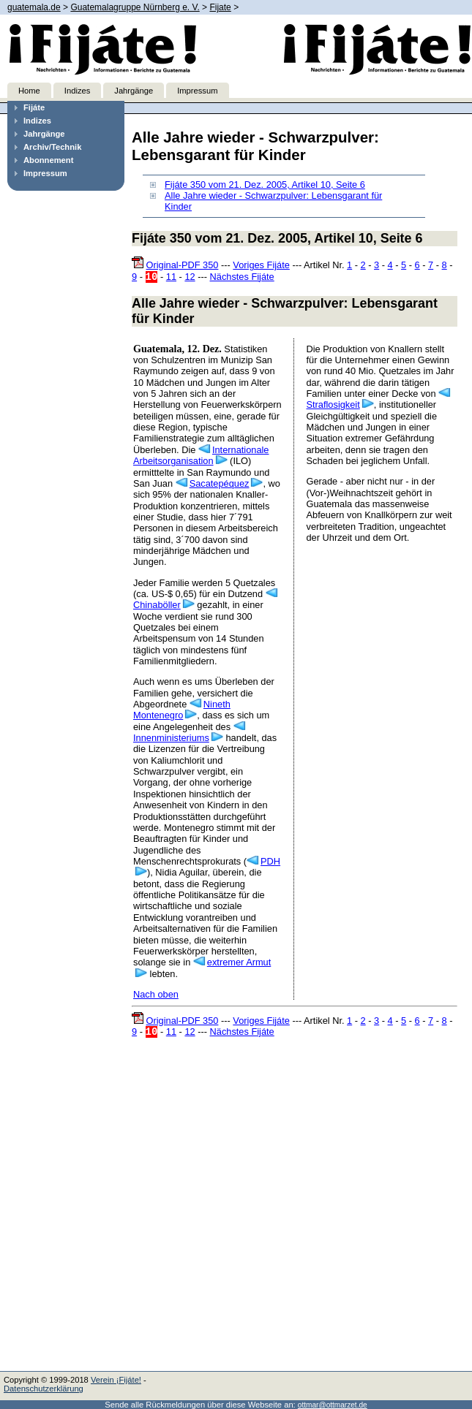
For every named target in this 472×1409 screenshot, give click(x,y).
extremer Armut (239, 962)
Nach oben (156, 994)
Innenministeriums (171, 737)
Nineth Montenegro (182, 710)
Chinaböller (157, 604)
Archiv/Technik (52, 147)
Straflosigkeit (333, 404)
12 (189, 276)
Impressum (197, 90)
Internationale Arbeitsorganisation (201, 455)
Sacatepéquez (220, 483)
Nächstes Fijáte (242, 276)
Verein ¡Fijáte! (116, 1379)
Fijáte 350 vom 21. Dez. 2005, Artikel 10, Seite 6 (265, 184)
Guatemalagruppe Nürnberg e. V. (134, 7)
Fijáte (34, 107)
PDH (270, 861)
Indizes (77, 90)
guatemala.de (34, 7)
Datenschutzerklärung (43, 1388)
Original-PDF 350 (182, 264)
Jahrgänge (133, 90)
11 (171, 276)
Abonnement (48, 160)
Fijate (220, 7)
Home (29, 90)
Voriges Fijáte (261, 264)
